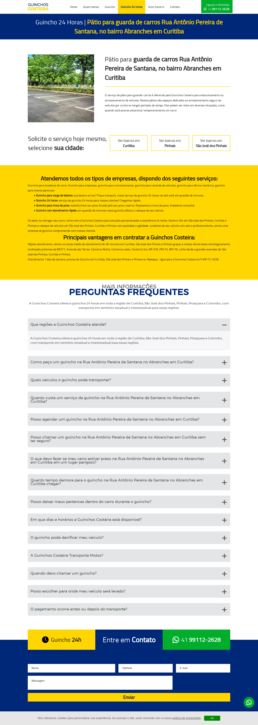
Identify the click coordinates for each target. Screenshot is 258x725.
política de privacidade (186, 718)
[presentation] (203, 683)
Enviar (129, 697)
